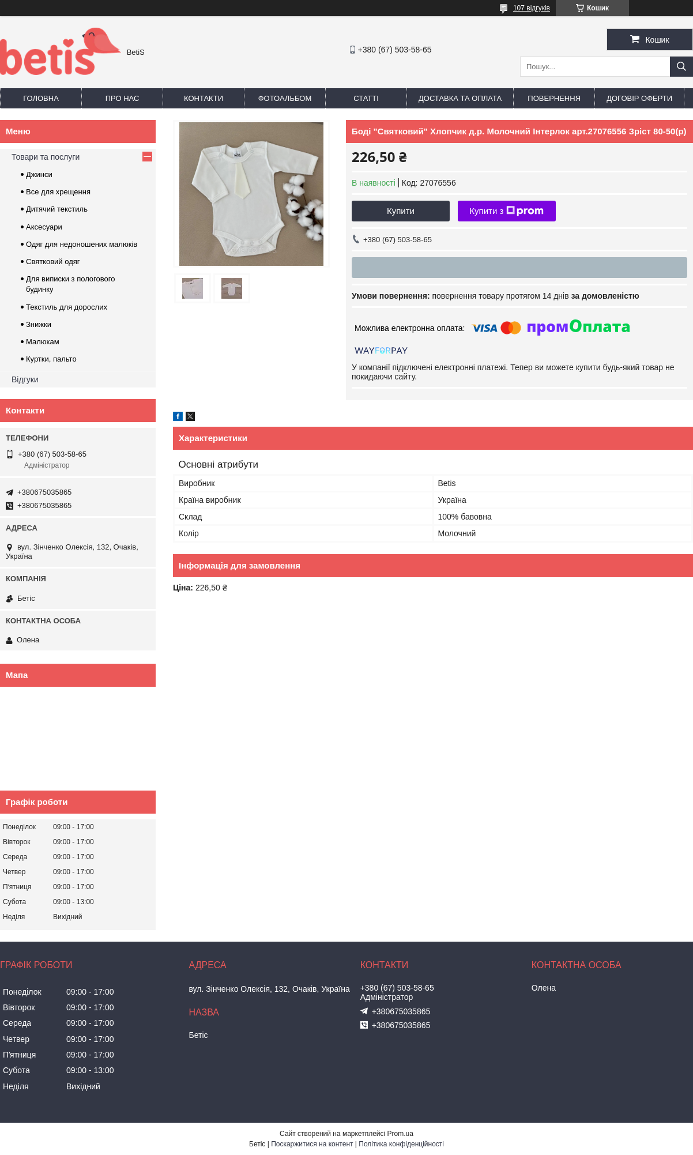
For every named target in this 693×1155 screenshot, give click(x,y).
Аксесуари (44, 227)
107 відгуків (531, 8)
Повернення (554, 98)
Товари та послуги (46, 156)
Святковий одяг (53, 261)
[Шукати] (681, 67)
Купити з (506, 211)
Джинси (39, 174)
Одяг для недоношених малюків (81, 244)
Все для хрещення (58, 191)
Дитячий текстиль (57, 209)
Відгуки (25, 379)
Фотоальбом (285, 98)
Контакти (203, 98)
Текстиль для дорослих (66, 307)
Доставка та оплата (460, 98)
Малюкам (42, 341)
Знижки (38, 324)
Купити (401, 211)
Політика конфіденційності (401, 1144)
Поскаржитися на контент (312, 1144)
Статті (366, 98)
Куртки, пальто (51, 359)
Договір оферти (639, 98)
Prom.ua (400, 1134)
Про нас (123, 98)
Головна (41, 98)
